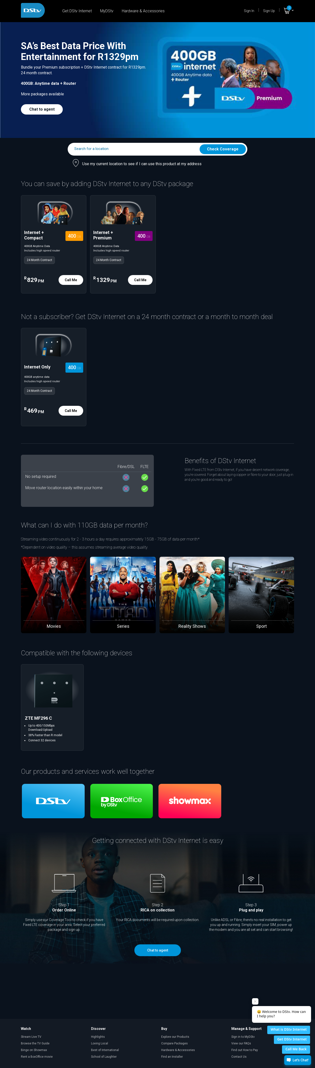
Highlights (98, 1037)
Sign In (249, 11)
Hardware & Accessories (143, 11)
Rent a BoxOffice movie (37, 1056)
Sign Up (269, 11)
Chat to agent (42, 109)
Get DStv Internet (77, 11)
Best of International (105, 1050)
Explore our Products (175, 1037)
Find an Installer (172, 1056)
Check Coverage (222, 149)
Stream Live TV (31, 1037)
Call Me (71, 280)
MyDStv (106, 11)
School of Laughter (104, 1056)
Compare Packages (174, 1043)
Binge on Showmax (34, 1050)
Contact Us (239, 1056)
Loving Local (99, 1043)
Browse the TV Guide (35, 1043)
